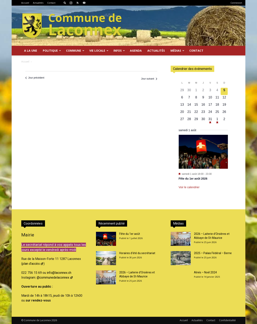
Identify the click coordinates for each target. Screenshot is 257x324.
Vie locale (98, 50)
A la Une (30, 50)
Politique (52, 50)
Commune (75, 50)
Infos (119, 50)
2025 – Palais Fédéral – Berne (213, 253)
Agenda (136, 50)
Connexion (236, 2)
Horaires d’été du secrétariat (137, 253)
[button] (65, 2)
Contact (51, 2)
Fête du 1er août (129, 233)
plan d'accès (33, 264)
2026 (54, 320)
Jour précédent (34, 77)
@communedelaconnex (55, 277)
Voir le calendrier (189, 187)
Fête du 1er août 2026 (193, 178)
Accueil (25, 2)
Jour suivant (149, 78)
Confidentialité (227, 320)
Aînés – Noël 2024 (205, 272)
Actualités (38, 2)
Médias (177, 50)
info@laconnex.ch (59, 273)
